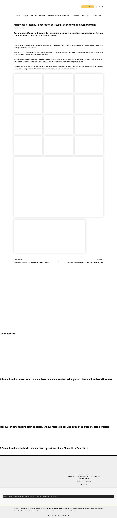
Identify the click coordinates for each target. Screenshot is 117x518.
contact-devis (97, 15)
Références (75, 15)
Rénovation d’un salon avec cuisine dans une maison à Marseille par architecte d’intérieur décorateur (57, 379)
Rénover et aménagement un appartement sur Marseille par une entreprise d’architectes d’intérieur (56, 427)
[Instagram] (96, 6)
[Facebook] (99, 6)
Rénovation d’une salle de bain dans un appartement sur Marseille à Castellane (45, 448)
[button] (87, 6)
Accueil (18, 15)
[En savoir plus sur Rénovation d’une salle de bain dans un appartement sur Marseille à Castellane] (5, 439)
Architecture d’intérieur (38, 15)
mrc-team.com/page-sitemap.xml (58, 515)
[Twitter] (102, 6)
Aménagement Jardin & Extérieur (58, 15)
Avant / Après (86, 15)
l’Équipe (25, 15)
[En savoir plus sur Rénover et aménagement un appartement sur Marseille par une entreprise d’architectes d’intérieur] (28, 404)
